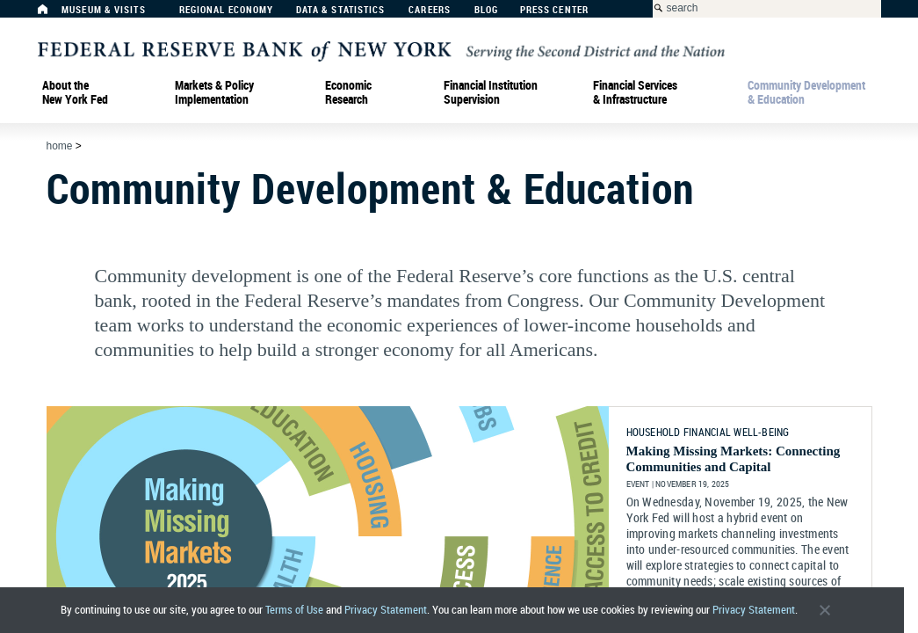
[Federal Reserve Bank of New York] (381, 50)
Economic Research (348, 92)
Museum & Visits (103, 10)
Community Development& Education (806, 92)
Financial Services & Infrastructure (635, 92)
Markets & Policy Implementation (214, 92)
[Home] (52, 13)
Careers (429, 10)
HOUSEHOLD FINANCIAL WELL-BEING (708, 432)
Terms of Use (294, 609)
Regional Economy (226, 10)
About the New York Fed (75, 92)
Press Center (554, 10)
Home (60, 146)
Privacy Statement (385, 609)
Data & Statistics (341, 10)
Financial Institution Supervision (491, 92)
